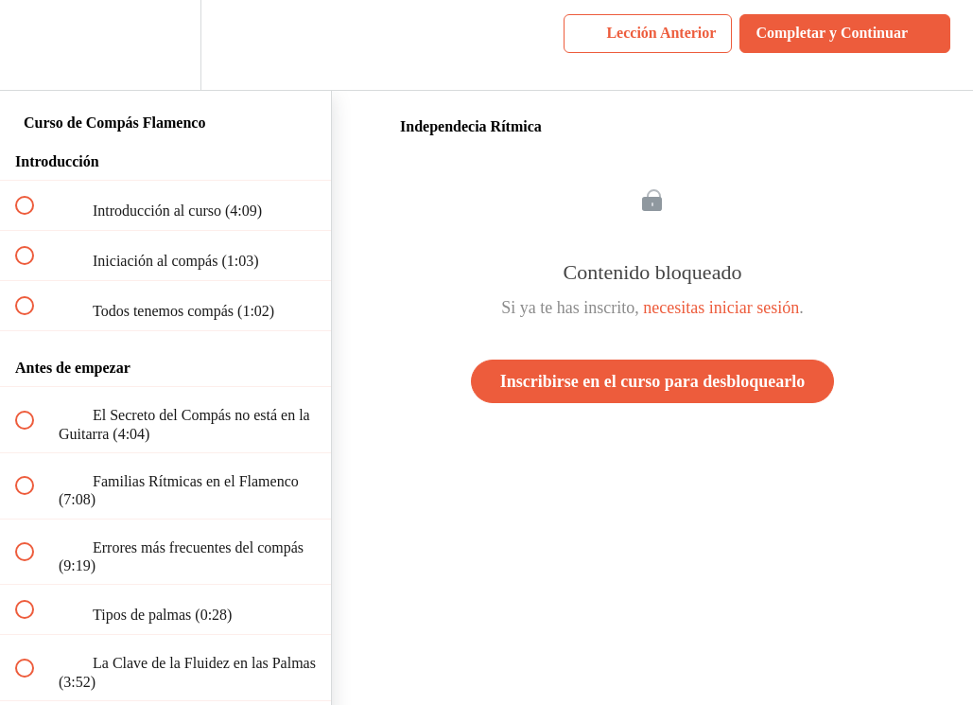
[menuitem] (165, 45)
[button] (35, 45)
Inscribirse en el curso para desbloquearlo (653, 381)
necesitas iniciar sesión (721, 307)
